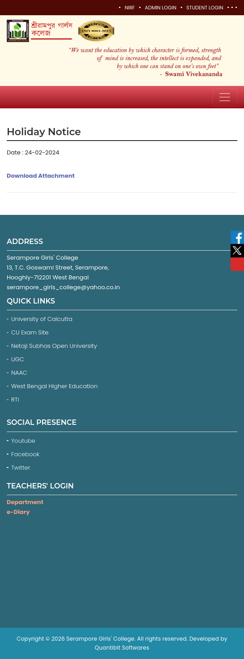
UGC (17, 359)
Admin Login (160, 7)
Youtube (24, 440)
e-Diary (18, 512)
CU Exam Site (29, 332)
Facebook (26, 454)
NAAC (19, 372)
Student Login (204, 7)
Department (25, 502)
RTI (15, 399)
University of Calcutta (42, 319)
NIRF (129, 7)
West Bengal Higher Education (54, 386)
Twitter (21, 467)
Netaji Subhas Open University (54, 346)
